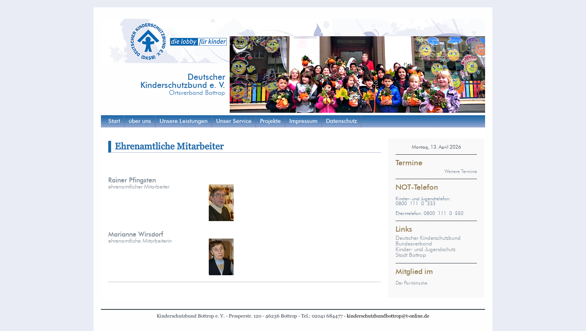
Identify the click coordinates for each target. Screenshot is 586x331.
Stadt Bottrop (411, 255)
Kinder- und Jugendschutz (425, 249)
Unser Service (233, 121)
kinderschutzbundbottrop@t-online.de (388, 316)
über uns (140, 121)
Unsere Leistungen (184, 121)
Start (114, 121)
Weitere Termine (460, 171)
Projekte (270, 121)
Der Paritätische (411, 283)
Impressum (303, 121)
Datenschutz (341, 121)
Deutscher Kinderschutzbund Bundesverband (428, 241)
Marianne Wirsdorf (135, 234)
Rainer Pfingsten (132, 180)
